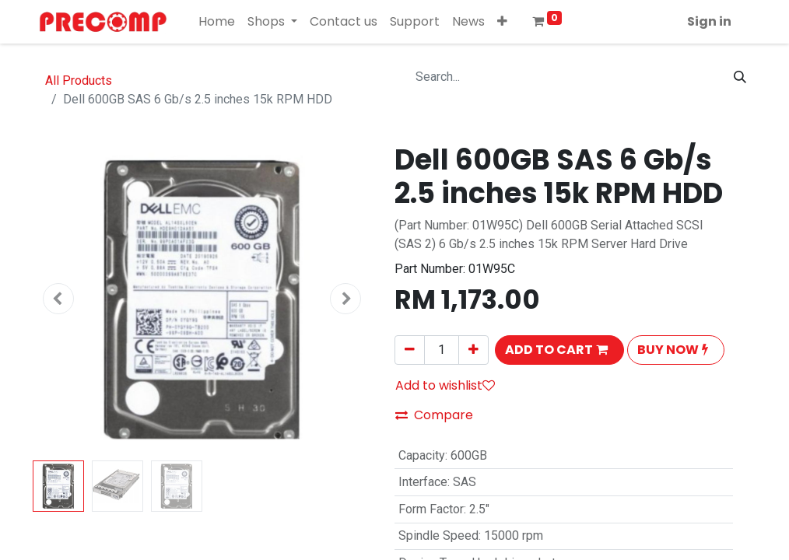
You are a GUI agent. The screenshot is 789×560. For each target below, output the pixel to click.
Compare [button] (434, 415)
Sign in (709, 21)
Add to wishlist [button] (445, 385)
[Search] (740, 77)
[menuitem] (216, 21)
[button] (502, 21)
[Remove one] (409, 350)
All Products (78, 80)
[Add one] (473, 350)
